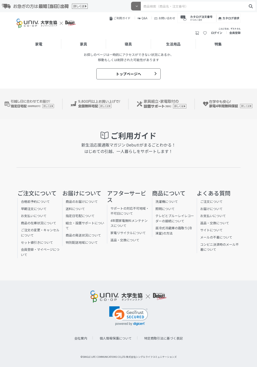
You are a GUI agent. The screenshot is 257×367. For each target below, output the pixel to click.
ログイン (216, 33)
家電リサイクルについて (128, 232)
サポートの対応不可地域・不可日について (129, 211)
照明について (165, 208)
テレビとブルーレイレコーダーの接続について (174, 218)
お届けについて (211, 208)
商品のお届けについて (82, 201)
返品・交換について (124, 240)
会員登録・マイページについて (40, 252)
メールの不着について (216, 237)
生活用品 (173, 44)
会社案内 (80, 338)
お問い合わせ (164, 18)
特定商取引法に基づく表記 (163, 338)
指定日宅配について (80, 215)
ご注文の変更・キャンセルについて (40, 232)
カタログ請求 (228, 18)
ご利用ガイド (120, 18)
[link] (128, 316)
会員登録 (235, 33)
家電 (38, 44)
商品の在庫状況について (38, 222)
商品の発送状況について (83, 235)
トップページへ (136, 73)
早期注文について (34, 208)
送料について (75, 208)
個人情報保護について (116, 338)
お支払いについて (34, 215)
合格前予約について (35, 201)
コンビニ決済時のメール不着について (219, 247)
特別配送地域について (82, 242)
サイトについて (211, 229)
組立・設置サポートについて (85, 225)
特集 (218, 44)
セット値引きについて (37, 242)
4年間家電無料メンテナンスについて (129, 223)
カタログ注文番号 (201, 18)
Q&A (142, 18)
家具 (83, 44)
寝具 (128, 44)
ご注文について (211, 201)
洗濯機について (166, 201)
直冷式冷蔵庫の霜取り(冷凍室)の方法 (173, 230)
